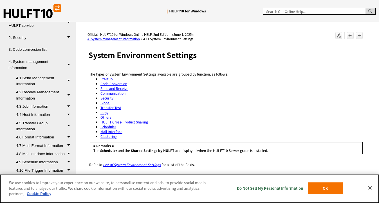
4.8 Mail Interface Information (44, 154)
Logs (104, 112)
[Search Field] (319, 11)
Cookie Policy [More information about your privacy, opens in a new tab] (39, 193)
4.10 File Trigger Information (44, 170)
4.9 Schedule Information (44, 162)
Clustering (108, 136)
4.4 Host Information (44, 115)
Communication (112, 93)
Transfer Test (110, 107)
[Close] (370, 188)
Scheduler (108, 126)
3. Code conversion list (28, 49)
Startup (106, 78)
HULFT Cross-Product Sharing (124, 122)
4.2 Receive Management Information (44, 95)
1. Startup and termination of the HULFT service (41, 23)
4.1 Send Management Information (44, 81)
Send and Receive (114, 88)
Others (105, 117)
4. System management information (41, 65)
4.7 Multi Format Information (44, 146)
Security (106, 98)
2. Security (41, 38)
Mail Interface (111, 131)
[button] (370, 11)
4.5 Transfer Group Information (44, 126)
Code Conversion (113, 83)
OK (325, 188)
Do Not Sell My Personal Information (270, 188)
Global (105, 102)
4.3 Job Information (44, 106)
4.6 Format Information (44, 137)
